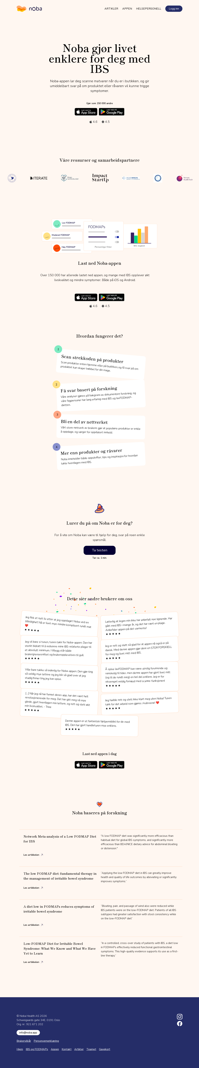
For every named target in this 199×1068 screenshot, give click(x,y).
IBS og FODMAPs (37, 1049)
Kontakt (67, 1049)
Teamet (91, 1049)
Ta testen (99, 550)
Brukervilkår (24, 1041)
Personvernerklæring (46, 1041)
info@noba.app (28, 1033)
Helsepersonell (148, 9)
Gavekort (104, 1049)
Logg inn (174, 9)
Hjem (20, 1049)
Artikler (111, 9)
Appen (127, 9)
